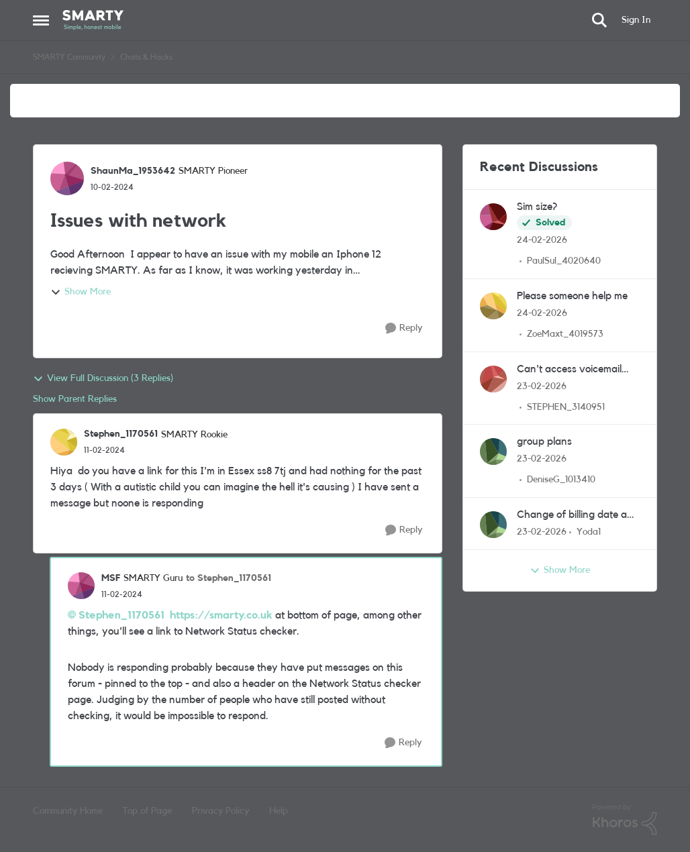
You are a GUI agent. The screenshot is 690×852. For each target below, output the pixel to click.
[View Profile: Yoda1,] (493, 524)
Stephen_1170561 (121, 615)
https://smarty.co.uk (221, 615)
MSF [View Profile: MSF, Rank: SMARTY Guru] (110, 578)
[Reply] (404, 328)
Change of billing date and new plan (578, 515)
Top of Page (147, 811)
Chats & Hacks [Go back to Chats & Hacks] (146, 57)
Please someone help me (572, 295)
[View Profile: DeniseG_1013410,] (493, 451)
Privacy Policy (220, 811)
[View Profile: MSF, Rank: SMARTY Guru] (81, 585)
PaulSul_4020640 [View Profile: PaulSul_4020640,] (564, 261)
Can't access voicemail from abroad (569, 370)
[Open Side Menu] (41, 20)
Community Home (68, 811)
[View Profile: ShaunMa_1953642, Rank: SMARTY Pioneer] (67, 178)
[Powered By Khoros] (625, 819)
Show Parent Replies (75, 399)
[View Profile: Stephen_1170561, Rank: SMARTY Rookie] (63, 442)
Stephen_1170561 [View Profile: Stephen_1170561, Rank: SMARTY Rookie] (121, 434)
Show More (80, 292)
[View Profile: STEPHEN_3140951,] (493, 379)
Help (278, 811)
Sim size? (537, 206)
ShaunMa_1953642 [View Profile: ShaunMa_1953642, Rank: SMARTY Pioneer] (133, 171)
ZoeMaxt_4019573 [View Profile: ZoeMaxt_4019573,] (565, 334)
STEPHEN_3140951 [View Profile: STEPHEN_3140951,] (566, 406)
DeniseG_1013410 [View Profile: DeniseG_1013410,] (561, 479)
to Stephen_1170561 (228, 578)
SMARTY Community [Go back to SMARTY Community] (69, 57)
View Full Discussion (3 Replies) (103, 379)
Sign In (636, 20)
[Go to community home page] (93, 20)
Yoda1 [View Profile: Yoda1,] (589, 532)
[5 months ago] (542, 240)
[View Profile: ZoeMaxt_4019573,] (493, 305)
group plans (544, 441)
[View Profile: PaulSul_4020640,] (493, 216)
